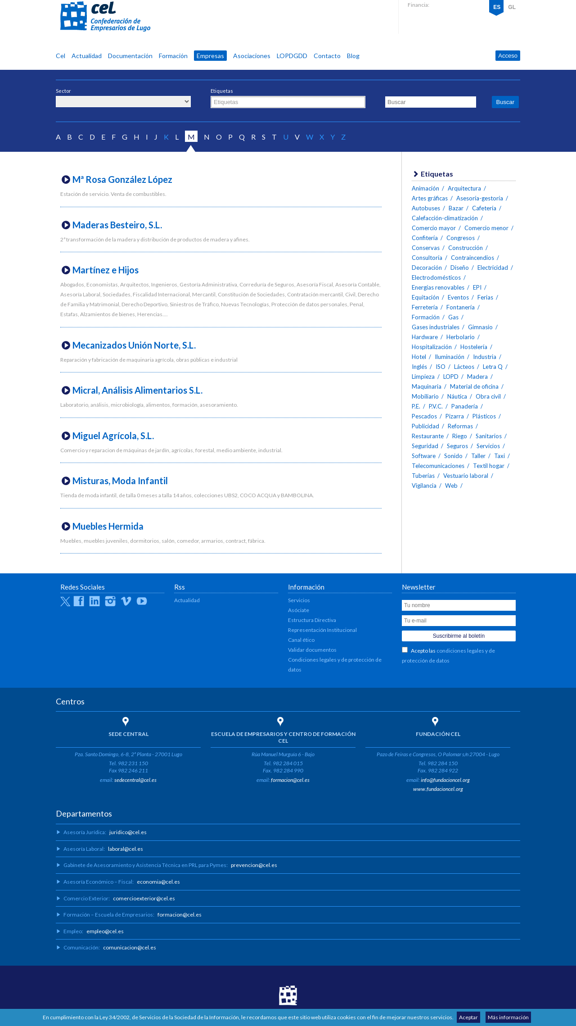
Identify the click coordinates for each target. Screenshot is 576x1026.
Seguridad (425, 445)
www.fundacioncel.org (438, 788)
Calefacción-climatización (445, 218)
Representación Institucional (322, 629)
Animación (425, 188)
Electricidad (492, 267)
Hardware (425, 336)
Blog (353, 55)
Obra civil (488, 396)
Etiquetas (222, 91)
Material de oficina (474, 386)
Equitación (425, 297)
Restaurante (428, 436)
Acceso (508, 55)
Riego (459, 436)
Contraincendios (472, 257)
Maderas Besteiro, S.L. (117, 224)
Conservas (426, 247)
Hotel (419, 356)
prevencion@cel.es (254, 865)
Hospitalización (432, 346)
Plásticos (484, 416)
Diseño (459, 267)
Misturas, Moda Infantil (120, 480)
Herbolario (460, 336)
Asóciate (298, 610)
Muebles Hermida (108, 526)
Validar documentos (312, 649)
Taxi (499, 455)
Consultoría (427, 257)
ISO (441, 366)
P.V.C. (436, 406)
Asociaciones (251, 55)
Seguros (457, 445)
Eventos (458, 297)
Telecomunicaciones (438, 465)
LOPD (451, 376)
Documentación (130, 55)
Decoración (427, 267)
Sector (63, 91)
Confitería (425, 237)
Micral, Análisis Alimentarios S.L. (137, 390)
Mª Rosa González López (122, 179)
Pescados (424, 416)
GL (512, 7)
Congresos (460, 237)
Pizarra (455, 416)
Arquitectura (464, 188)
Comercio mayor (434, 228)
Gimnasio (480, 327)
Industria (484, 356)
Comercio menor (486, 228)
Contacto (327, 55)
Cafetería (484, 208)
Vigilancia (424, 485)
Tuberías (423, 475)
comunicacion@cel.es (129, 947)
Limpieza (423, 376)
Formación (173, 55)
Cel (60, 55)
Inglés (419, 366)
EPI (477, 287)
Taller (478, 455)
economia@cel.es (158, 881)
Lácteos (464, 366)
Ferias (485, 297)
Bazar (456, 208)
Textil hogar (488, 465)
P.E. (416, 406)
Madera (477, 376)
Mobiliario (425, 396)
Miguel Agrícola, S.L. (113, 435)
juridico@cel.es (128, 832)
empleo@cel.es (105, 931)
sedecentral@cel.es (135, 779)
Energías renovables (438, 287)
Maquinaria (426, 386)
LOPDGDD (292, 55)
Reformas (460, 426)
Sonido (453, 455)
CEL (105, 16)
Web (451, 485)
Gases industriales (435, 327)
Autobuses (426, 208)
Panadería (464, 406)
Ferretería (425, 307)
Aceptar (468, 1017)
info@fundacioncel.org (445, 779)
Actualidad (87, 55)
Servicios (488, 445)
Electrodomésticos (436, 277)
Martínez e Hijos (105, 269)
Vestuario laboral (465, 475)
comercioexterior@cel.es (144, 898)
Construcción (465, 247)
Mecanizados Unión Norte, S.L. (134, 345)
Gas (453, 317)
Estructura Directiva (312, 620)
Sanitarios (489, 436)
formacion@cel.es (290, 779)
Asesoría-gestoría (479, 198)
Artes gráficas (430, 198)
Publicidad (425, 426)
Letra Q (493, 366)
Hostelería (473, 346)
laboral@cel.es (125, 848)
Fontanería (460, 307)
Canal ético (301, 639)
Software (424, 455)
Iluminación (449, 356)
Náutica (457, 396)
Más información (508, 1017)
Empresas (210, 55)
